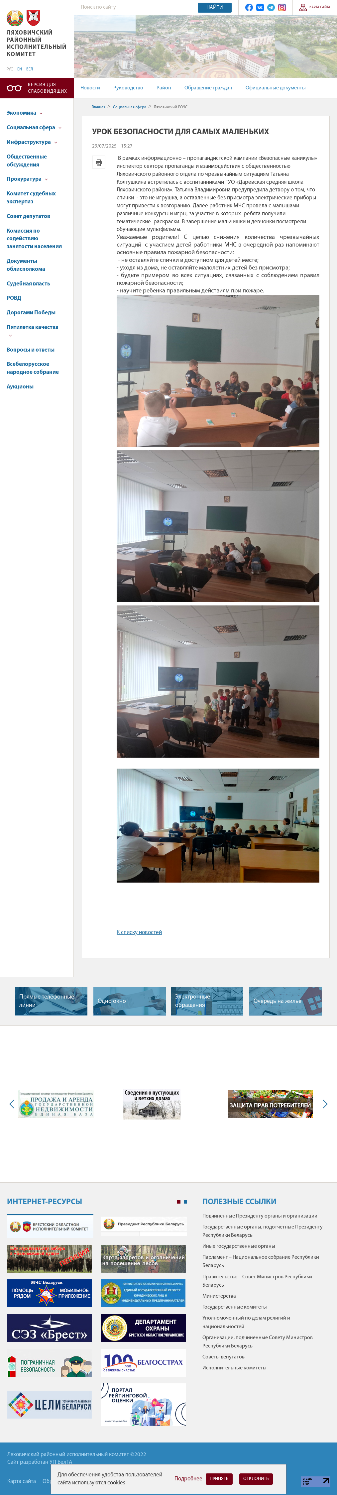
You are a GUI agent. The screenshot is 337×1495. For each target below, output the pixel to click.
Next (324, 1104)
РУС (10, 69)
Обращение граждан (208, 88)
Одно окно (112, 1001)
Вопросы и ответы (31, 350)
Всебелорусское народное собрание (33, 368)
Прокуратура (27, 179)
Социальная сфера (34, 128)
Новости (90, 88)
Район (164, 88)
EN (19, 69)
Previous (13, 1104)
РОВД (14, 298)
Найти (214, 7)
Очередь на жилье (277, 1001)
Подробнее (188, 1479)
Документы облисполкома (26, 265)
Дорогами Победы (31, 313)
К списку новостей (139, 932)
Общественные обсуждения (27, 161)
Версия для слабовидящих (47, 88)
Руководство (128, 88)
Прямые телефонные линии (46, 1001)
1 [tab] (178, 1202)
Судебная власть (28, 284)
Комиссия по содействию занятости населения (34, 239)
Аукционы (20, 387)
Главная (98, 107)
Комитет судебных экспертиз (31, 198)
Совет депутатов (28, 216)
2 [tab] (185, 1202)
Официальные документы (276, 88)
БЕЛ (29, 69)
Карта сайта (319, 7)
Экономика (25, 113)
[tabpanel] (97, 1323)
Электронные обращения (192, 1001)
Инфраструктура (32, 142)
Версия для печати (98, 162)
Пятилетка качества (32, 331)
